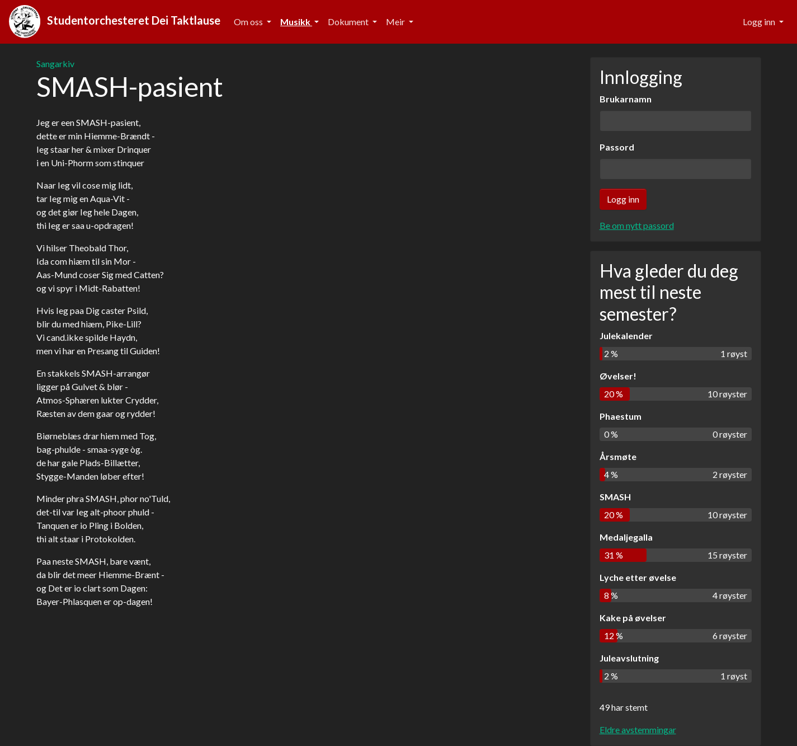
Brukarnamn (626, 98)
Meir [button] (396, 21)
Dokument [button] (349, 21)
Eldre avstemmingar (638, 729)
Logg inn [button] (760, 21)
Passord (617, 147)
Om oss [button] (249, 21)
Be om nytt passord (637, 225)
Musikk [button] (296, 21)
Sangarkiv (55, 63)
